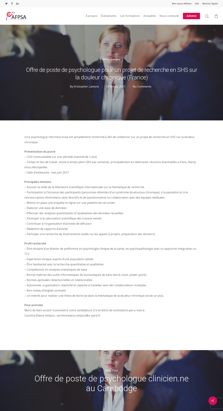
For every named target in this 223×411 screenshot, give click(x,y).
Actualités (149, 16)
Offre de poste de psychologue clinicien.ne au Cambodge (111, 380)
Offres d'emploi (111, 59)
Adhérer (191, 16)
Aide (197, 3)
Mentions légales (210, 3)
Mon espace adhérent (182, 3)
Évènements (109, 16)
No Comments (142, 86)
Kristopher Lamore (86, 86)
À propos (91, 16)
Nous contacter (169, 16)
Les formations (130, 16)
